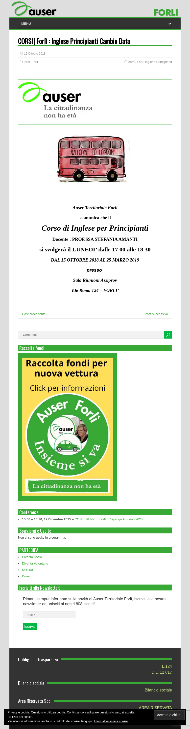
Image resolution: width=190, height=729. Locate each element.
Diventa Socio (32, 557)
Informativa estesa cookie (111, 721)
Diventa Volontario (35, 563)
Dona (26, 576)
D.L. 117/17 (161, 672)
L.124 (167, 666)
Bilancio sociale (158, 690)
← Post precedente (32, 314)
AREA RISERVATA (155, 708)
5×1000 (27, 570)
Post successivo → (158, 314)
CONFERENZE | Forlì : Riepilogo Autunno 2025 (109, 519)
